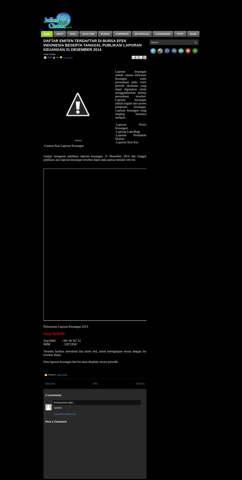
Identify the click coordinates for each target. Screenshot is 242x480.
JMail (73, 34)
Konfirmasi (122, 34)
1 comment (68, 57)
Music (193, 34)
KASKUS (105, 34)
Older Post (140, 383)
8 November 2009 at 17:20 (65, 414)
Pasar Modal (62, 375)
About (60, 34)
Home (47, 34)
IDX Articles (142, 34)
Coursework (162, 34)
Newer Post (50, 383)
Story (180, 34)
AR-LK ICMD (88, 34)
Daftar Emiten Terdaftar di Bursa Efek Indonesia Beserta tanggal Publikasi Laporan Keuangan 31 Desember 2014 (93, 45)
